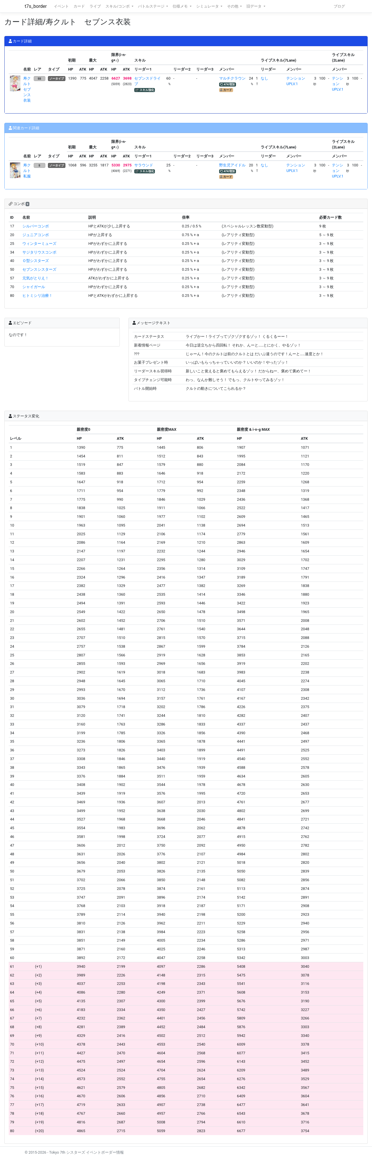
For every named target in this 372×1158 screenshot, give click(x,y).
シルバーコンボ (35, 226)
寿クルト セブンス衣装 (29, 89)
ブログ (339, 6)
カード (79, 6)
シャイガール (33, 287)
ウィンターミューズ (39, 243)
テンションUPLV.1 (337, 83)
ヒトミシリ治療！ (37, 295)
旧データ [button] (254, 6)
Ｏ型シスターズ (35, 260)
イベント (61, 6)
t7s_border (36, 6)
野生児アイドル (232, 165)
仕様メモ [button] (181, 6)
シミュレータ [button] (208, 6)
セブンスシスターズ (39, 269)
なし (264, 78)
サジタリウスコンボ (39, 252)
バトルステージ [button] (151, 6)
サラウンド (143, 165)
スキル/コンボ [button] (117, 6)
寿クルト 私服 (29, 170)
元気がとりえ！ (35, 278)
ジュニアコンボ (35, 235)
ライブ (95, 6)
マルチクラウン (232, 78)
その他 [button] (233, 6)
